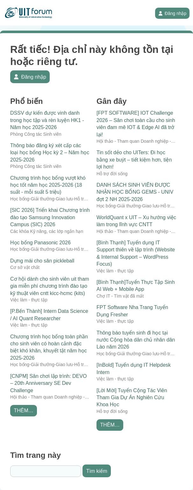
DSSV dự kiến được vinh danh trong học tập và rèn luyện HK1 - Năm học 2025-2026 (47, 120)
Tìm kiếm (96, 471)
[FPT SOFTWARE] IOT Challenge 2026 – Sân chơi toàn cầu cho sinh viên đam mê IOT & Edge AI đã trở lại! (136, 123)
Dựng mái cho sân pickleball (42, 260)
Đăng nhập (172, 13)
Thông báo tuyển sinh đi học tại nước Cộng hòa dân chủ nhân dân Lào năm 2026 (136, 340)
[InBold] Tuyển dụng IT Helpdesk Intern (134, 368)
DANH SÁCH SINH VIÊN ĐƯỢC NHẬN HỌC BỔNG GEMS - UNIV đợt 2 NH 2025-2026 (135, 192)
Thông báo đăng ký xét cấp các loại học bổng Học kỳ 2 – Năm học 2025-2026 (49, 152)
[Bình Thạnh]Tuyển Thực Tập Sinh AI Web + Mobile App (136, 285)
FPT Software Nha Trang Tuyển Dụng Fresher (132, 311)
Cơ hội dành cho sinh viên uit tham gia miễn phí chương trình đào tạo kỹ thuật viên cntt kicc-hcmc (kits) (49, 286)
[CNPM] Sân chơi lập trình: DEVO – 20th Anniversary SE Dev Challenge (48, 383)
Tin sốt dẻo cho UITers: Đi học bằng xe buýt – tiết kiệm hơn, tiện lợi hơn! (134, 159)
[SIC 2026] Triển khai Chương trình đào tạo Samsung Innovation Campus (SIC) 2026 (50, 217)
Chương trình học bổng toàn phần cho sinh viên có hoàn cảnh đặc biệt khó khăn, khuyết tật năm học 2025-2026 (49, 347)
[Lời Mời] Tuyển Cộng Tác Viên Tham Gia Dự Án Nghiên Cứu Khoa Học (132, 397)
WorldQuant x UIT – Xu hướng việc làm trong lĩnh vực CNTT (136, 221)
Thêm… (23, 410)
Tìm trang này (35, 455)
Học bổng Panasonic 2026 (40, 242)
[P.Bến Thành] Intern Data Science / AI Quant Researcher (49, 314)
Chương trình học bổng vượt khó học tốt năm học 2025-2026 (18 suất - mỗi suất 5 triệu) (47, 185)
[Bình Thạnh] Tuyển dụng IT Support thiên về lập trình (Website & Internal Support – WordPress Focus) (136, 253)
